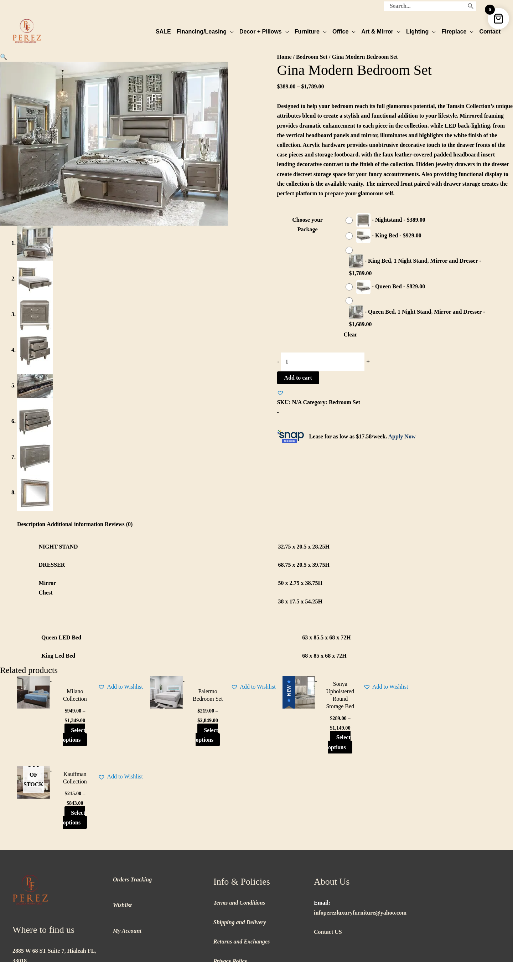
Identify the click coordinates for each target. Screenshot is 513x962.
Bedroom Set (311, 56)
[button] (3, 56)
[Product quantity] (323, 361)
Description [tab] (31, 524)
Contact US (328, 856)
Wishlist (122, 830)
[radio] (387, 220)
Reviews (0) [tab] (119, 524)
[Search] (471, 5)
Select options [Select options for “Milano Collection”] (69, 734)
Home (284, 56)
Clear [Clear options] (350, 334)
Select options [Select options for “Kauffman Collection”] (446, 734)
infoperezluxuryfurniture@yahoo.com (360, 837)
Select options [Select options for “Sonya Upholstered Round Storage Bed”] (320, 742)
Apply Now (402, 436)
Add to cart (298, 377)
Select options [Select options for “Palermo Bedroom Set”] (194, 738)
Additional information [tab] (75, 524)
